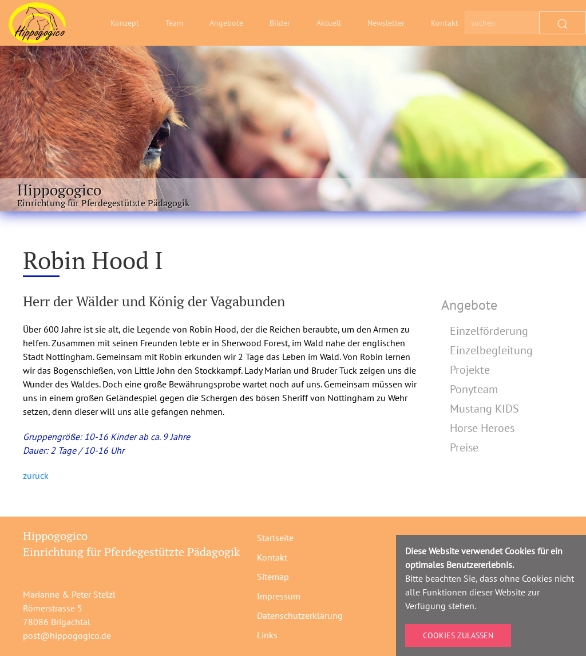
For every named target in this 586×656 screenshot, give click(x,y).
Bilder (280, 23)
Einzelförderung (489, 330)
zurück (36, 475)
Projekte (470, 369)
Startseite (275, 537)
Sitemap (273, 576)
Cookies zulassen (458, 635)
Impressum (278, 596)
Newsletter (386, 23)
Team (174, 23)
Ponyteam (474, 389)
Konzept (124, 23)
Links (267, 635)
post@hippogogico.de (67, 635)
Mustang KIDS (484, 408)
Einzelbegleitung (491, 350)
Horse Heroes (482, 428)
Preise (464, 447)
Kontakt (444, 23)
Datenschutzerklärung (300, 615)
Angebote (226, 23)
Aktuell (328, 23)
